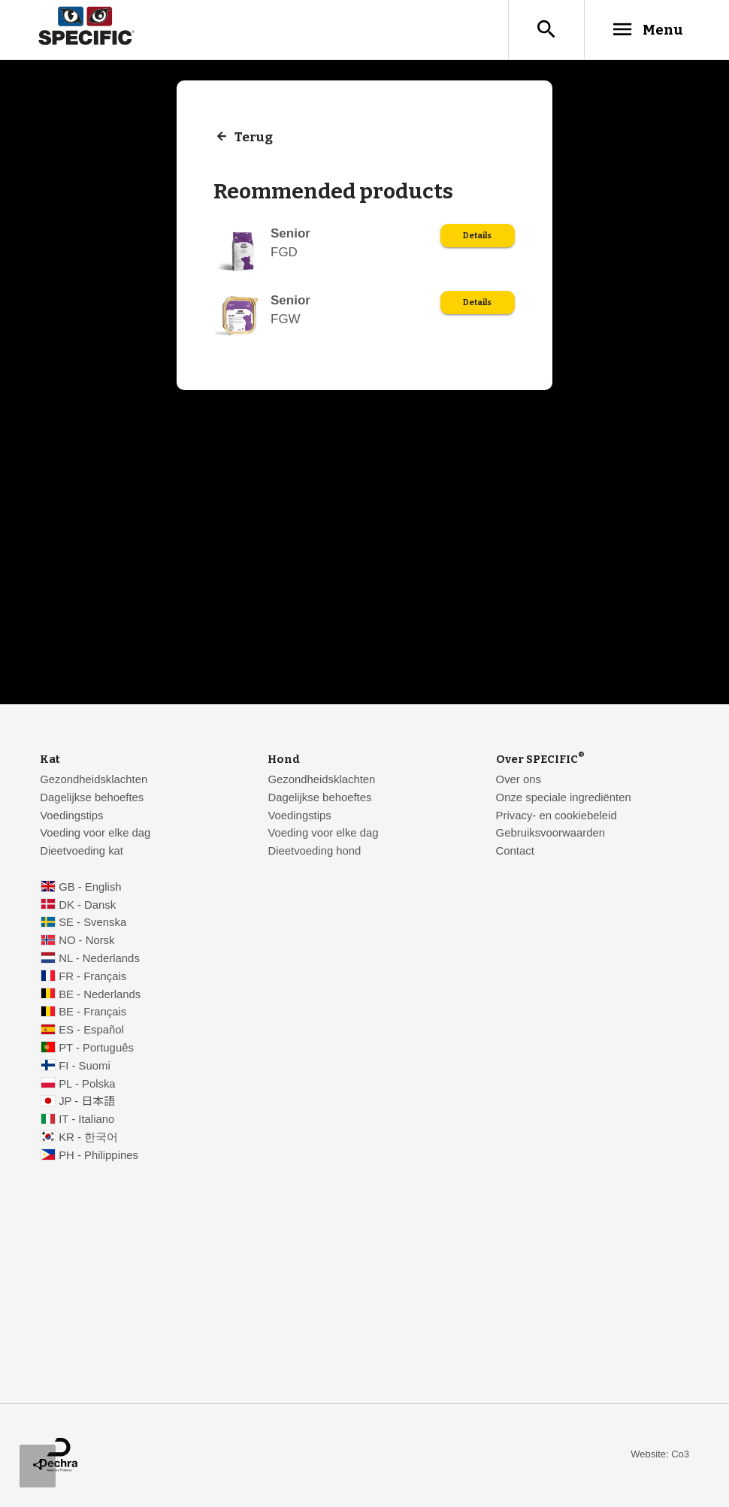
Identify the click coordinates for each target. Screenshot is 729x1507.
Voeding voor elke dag (95, 833)
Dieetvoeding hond (314, 851)
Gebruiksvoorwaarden (550, 833)
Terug (253, 137)
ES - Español (91, 1030)
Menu (646, 29)
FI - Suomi (84, 1066)
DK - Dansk (87, 905)
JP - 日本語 (87, 1101)
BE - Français (92, 1012)
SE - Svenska (92, 922)
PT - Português (96, 1048)
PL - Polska (87, 1084)
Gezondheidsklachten (93, 779)
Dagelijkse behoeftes (92, 797)
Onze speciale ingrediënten (563, 797)
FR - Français (92, 976)
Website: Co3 (660, 1454)
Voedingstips (71, 815)
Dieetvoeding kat (81, 851)
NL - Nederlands (99, 958)
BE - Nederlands (100, 994)
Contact (515, 851)
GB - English (90, 887)
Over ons (518, 779)
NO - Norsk (86, 940)
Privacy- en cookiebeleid (556, 815)
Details (477, 236)
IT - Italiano (86, 1119)
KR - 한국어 (88, 1137)
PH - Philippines (98, 1155)
